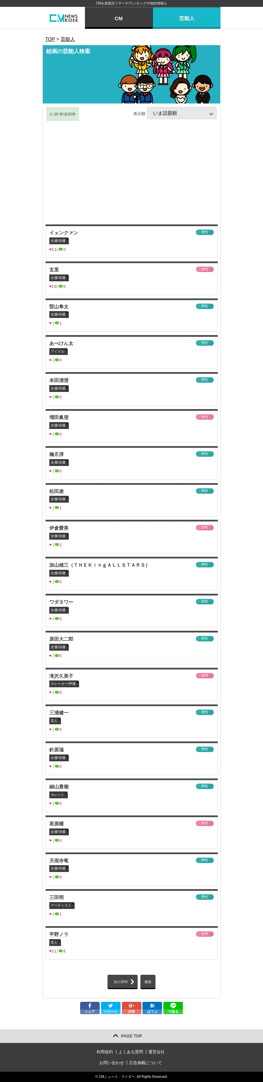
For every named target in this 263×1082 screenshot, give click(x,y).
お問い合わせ (111, 1062)
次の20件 (121, 982)
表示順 (175, 113)
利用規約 (105, 1051)
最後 (148, 982)
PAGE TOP (131, 1036)
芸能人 (187, 18)
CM (119, 18)
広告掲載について (145, 1062)
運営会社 (156, 1051)
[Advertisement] (131, 173)
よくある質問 (130, 1051)
